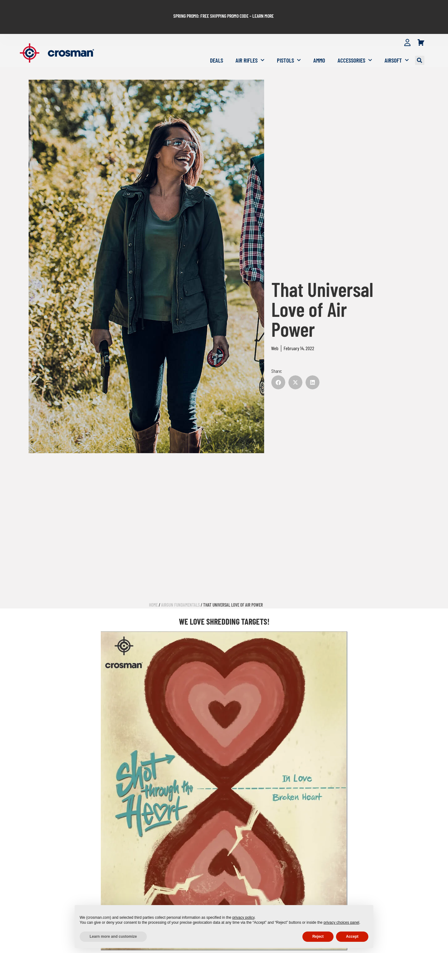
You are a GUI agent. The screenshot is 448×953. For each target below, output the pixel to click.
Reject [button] (318, 936)
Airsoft (397, 42)
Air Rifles (250, 42)
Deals (216, 42)
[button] (419, 42)
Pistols (289, 42)
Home (153, 587)
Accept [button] (352, 936)
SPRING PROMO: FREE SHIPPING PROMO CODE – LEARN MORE (223, 7)
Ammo (319, 42)
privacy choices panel (341, 922)
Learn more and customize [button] (113, 936)
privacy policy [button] (243, 917)
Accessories (355, 42)
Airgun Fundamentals (180, 587)
